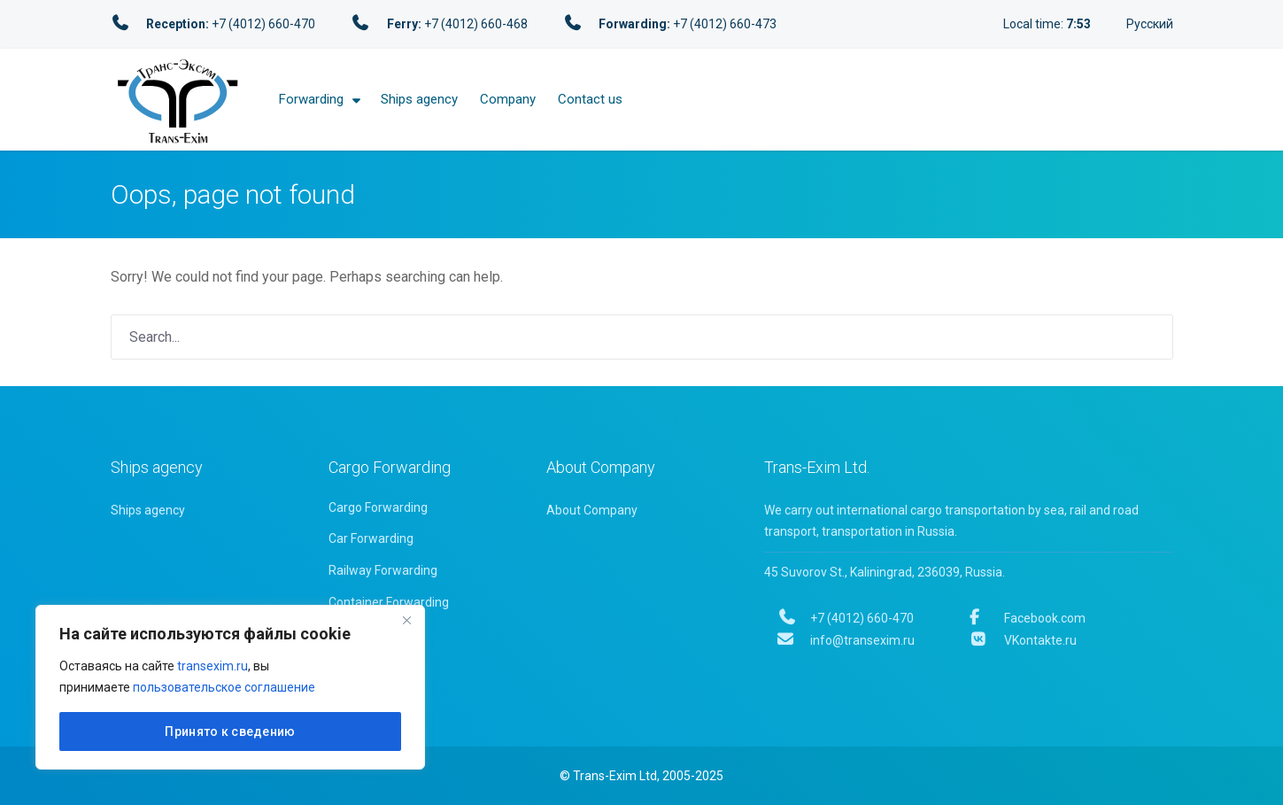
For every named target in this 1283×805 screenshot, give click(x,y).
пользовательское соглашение (224, 687)
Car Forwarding (370, 538)
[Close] (406, 620)
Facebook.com (1027, 618)
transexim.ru (212, 666)
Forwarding (311, 99)
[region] (230, 687)
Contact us (590, 99)
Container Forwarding (388, 602)
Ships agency (419, 99)
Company (508, 99)
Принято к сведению (230, 731)
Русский (1149, 24)
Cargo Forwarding (378, 507)
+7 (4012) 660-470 (846, 618)
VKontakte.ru (1023, 640)
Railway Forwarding (382, 570)
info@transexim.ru (846, 640)
